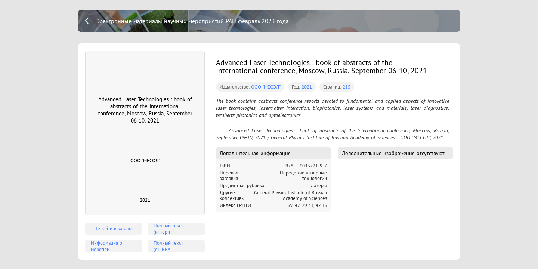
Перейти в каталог (113, 228)
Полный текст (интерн (168, 229)
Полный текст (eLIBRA (168, 246)
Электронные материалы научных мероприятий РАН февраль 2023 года (192, 21)
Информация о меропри (106, 246)
